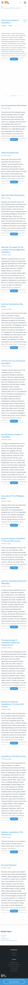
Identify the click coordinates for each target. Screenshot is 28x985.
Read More (14, 139)
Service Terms (14, 971)
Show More (14, 59)
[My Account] (25, 2)
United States (4, 935)
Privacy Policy (14, 969)
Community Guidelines (14, 964)
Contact (14, 955)
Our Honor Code (14, 967)
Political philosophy (5, 938)
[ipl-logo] (6, 3)
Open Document (14, 982)
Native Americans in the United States (9, 940)
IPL (2, 6)
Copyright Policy (14, 962)
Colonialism (3, 937)
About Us (14, 953)
